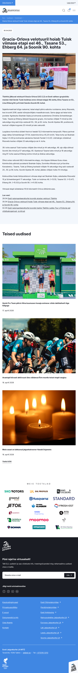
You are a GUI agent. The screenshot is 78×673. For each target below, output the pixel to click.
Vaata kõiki (7, 461)
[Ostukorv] (68, 10)
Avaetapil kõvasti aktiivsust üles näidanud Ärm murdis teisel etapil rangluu (34, 378)
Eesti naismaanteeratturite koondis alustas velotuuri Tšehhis (32, 198)
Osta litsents (7, 623)
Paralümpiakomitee (48, 607)
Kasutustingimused (10, 602)
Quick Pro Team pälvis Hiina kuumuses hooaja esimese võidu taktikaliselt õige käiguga (35, 304)
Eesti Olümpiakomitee (50, 602)
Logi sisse (70, 3)
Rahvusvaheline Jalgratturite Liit (54, 618)
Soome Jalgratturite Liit (50, 638)
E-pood (5, 612)
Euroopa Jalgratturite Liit (51, 623)
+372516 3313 (42, 653)
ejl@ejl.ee (27, 653)
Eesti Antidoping (47, 612)
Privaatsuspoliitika (9, 607)
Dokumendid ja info (10, 618)
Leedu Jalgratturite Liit (50, 633)
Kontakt (5, 628)
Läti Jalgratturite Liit (49, 628)
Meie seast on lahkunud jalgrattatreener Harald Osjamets (26, 450)
